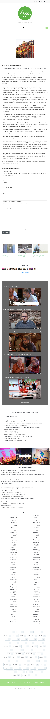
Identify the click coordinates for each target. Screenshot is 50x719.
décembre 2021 (13, 568)
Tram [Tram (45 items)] (29, 699)
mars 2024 (36, 548)
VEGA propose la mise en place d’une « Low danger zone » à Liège (18, 525)
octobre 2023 (13, 553)
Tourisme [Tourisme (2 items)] (21, 699)
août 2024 (36, 544)
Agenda (20, 520)
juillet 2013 (13, 637)
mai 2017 (13, 610)
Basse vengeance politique (11, 444)
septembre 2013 (13, 635)
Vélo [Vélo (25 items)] (34, 703)
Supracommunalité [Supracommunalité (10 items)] (12, 699)
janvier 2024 (35, 549)
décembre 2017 (36, 603)
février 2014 (36, 630)
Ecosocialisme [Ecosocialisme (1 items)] (40, 670)
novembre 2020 (13, 578)
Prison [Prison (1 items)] (44, 688)
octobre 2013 (36, 633)
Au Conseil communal (21, 710)
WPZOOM (33, 716)
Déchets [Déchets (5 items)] (24, 670)
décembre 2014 (13, 625)
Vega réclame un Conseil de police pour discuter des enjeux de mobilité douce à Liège (23, 501)
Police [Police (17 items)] (15, 688)
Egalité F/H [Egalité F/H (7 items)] (7, 674)
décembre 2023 (13, 551)
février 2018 (35, 601)
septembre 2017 (13, 606)
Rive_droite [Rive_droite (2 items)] (35, 692)
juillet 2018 (36, 598)
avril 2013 (36, 638)
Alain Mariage (7, 68)
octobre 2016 (36, 615)
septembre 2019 (13, 588)
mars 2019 (36, 591)
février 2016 (36, 618)
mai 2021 (36, 573)
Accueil (7, 710)
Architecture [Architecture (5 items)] (39, 660)
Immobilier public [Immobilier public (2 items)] (19, 681)
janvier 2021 (12, 576)
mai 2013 (13, 638)
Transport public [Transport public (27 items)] (38, 699)
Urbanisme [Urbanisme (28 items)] (16, 703)
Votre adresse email (8, 189)
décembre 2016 (36, 613)
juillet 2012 (36, 645)
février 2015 (13, 623)
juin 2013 (36, 637)
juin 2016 (36, 617)
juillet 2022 (36, 561)
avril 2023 (36, 556)
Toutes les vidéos (25, 429)
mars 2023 (13, 558)
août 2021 (13, 571)
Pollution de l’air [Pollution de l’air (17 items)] (25, 688)
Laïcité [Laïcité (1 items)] (40, 681)
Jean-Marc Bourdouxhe (17, 68)
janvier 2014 (12, 632)
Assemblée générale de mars (9, 518)
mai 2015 (13, 622)
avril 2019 (13, 591)
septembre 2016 (13, 617)
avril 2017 (36, 610)
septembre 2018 (35, 596)
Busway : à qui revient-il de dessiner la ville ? (15, 467)
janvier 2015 (35, 623)
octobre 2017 (36, 605)
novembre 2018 (36, 595)
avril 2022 (13, 565)
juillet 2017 (13, 608)
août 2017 (36, 606)
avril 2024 (13, 548)
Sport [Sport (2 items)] (33, 696)
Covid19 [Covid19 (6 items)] (42, 667)
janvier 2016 (12, 620)
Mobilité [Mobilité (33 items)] (24, 685)
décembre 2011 (13, 650)
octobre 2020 (36, 578)
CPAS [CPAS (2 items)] (8, 670)
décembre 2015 (36, 620)
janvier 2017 (12, 613)
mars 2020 (36, 583)
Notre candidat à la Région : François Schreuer (13, 522)
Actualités (13, 710)
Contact (20, 507)
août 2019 (36, 588)
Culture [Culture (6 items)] (16, 670)
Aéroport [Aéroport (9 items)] (20, 660)
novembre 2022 (13, 561)
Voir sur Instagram (25, 299)
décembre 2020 (36, 576)
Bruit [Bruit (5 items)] (15, 663)
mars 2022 (36, 565)
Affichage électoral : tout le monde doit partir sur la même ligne (17, 514)
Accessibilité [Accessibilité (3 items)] (11, 660)
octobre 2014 (36, 625)
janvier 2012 (35, 648)
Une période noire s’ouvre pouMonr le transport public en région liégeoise (23, 451)
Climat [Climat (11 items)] (25, 667)
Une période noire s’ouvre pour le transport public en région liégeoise (22, 447)
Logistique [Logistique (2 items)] (16, 685)
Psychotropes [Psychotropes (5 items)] (17, 692)
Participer (42, 710)
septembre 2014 (13, 627)
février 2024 (13, 549)
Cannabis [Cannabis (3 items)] (23, 663)
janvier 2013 (13, 642)
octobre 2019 (36, 586)
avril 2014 (36, 628)
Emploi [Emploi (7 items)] (26, 674)
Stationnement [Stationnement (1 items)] (42, 696)
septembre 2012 (22, 258)
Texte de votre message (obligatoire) (12, 203)
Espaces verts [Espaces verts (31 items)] (29, 678)
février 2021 (36, 575)
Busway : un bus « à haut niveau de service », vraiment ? (18, 464)
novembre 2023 (36, 551)
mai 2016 (13, 618)
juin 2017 (36, 608)
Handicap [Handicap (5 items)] (10, 681)
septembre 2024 (13, 544)
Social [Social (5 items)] (26, 696)
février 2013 (36, 640)
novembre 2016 (13, 615)
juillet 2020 (13, 581)
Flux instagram (21, 531)
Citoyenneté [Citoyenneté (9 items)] (16, 667)
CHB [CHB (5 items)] (7, 667)
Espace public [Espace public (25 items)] (19, 678)
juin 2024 (13, 546)
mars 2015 (36, 622)
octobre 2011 (35, 650)
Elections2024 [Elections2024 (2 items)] (17, 674)
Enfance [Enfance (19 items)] (42, 674)
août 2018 (13, 598)
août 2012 (29, 68)
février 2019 (12, 593)
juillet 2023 (13, 554)
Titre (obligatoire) (7, 197)
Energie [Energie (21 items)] (34, 674)
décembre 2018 (13, 595)
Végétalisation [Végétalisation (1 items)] (26, 703)
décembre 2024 (36, 543)
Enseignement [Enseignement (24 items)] (9, 678)
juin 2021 (13, 573)
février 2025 (12, 543)
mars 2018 (13, 601)
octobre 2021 (13, 570)
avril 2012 (36, 647)
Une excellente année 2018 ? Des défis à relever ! (14, 505)
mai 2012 (13, 647)
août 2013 (36, 635)
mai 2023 (13, 556)
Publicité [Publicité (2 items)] (26, 692)
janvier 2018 (12, 603)
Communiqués (21, 499)
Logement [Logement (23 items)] (7, 685)
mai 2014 (13, 628)
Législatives (20, 523)
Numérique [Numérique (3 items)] (33, 685)
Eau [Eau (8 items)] (31, 670)
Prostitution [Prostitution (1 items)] (7, 692)
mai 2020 (13, 583)
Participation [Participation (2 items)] (42, 685)
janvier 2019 (35, 593)
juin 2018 (13, 600)
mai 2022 (36, 563)
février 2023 (35, 558)
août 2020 (36, 580)
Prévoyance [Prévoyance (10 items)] (35, 688)
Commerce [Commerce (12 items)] (33, 667)
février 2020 (12, 585)
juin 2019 (36, 590)
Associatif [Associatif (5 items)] (7, 663)
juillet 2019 (13, 590)
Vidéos (28, 710)
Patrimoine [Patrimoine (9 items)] (6, 688)
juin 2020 (36, 581)
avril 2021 (13, 575)
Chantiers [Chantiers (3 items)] (42, 663)
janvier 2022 (35, 566)
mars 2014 (13, 630)
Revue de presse (24, 503)
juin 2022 (13, 563)
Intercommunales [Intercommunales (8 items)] (30, 681)
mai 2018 (36, 600)
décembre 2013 (36, 632)
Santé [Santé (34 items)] (43, 692)
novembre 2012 (36, 642)
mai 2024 (36, 546)
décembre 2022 (36, 560)
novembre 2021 (36, 568)
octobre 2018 (12, 596)
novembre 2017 (13, 605)
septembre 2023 (36, 553)
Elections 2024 (35, 710)
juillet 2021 (36, 571)
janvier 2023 (12, 560)
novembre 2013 (13, 633)
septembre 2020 (13, 580)
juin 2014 (36, 627)
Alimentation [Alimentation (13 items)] (29, 660)
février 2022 (13, 566)
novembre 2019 (13, 586)
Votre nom (5, 183)
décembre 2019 (36, 585)
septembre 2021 (36, 570)
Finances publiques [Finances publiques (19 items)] (40, 678)
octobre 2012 (5, 258)
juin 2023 (36, 554)
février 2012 (12, 648)
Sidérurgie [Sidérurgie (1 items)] (17, 696)
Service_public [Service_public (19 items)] (8, 696)
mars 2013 (13, 640)
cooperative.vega (6, 529)
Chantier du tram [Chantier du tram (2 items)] (32, 663)
